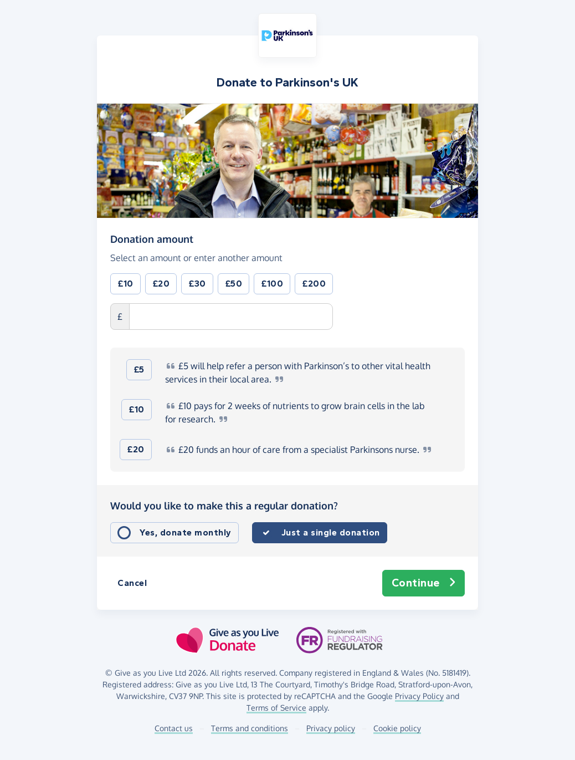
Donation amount (151, 238)
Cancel (132, 583)
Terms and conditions (249, 728)
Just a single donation (330, 532)
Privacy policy (330, 728)
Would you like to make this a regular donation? (224, 505)
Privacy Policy (419, 696)
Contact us (174, 728)
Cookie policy (397, 728)
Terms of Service (276, 707)
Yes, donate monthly (186, 532)
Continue (424, 583)
